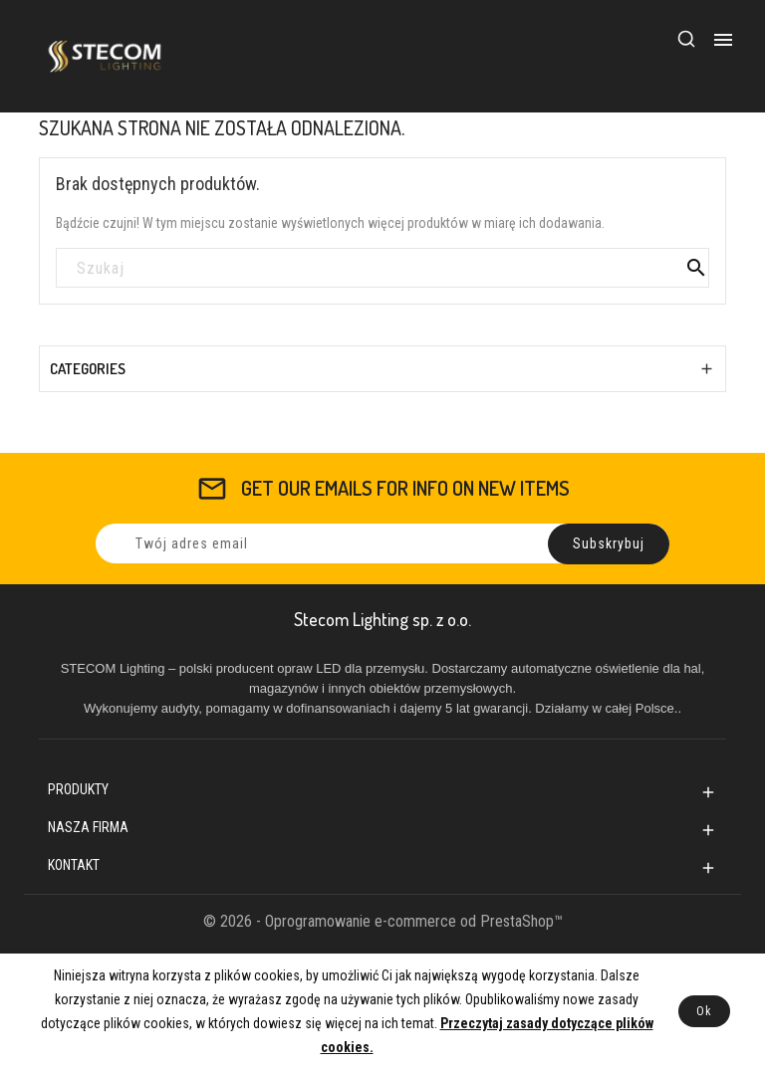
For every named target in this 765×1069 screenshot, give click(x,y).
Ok (704, 1011)
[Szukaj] (382, 269)
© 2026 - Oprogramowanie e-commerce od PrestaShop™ (383, 921)
